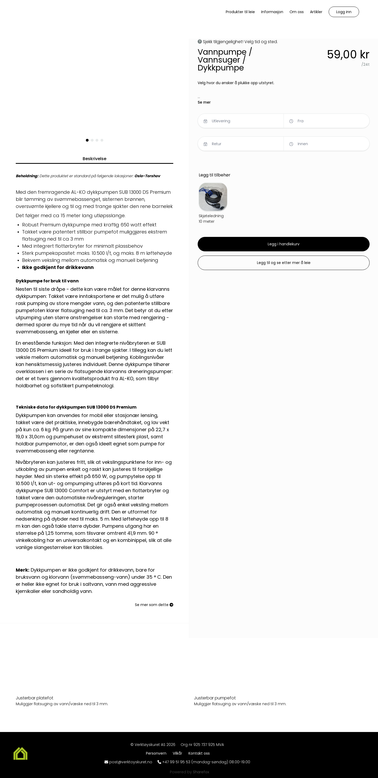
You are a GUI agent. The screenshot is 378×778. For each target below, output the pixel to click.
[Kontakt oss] (199, 753)
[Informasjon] (272, 12)
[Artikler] (316, 12)
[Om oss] (296, 12)
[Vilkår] (178, 753)
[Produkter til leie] (240, 12)
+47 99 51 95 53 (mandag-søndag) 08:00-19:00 (206, 762)
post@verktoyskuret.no (130, 762)
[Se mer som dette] (154, 605)
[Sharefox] (201, 772)
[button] (344, 12)
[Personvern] (157, 753)
